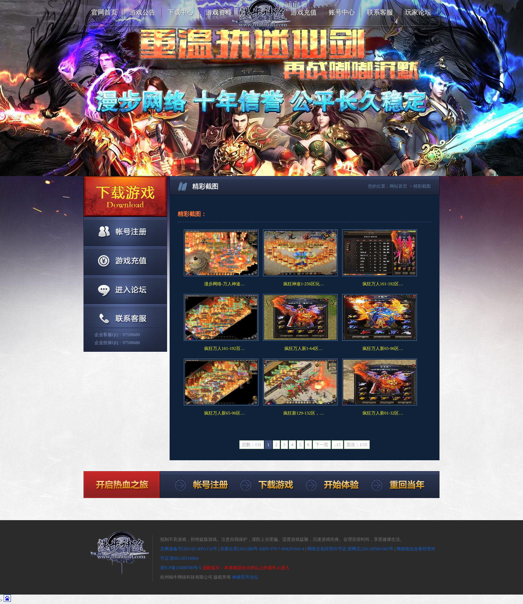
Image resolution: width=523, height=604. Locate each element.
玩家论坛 (418, 12)
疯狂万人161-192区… (382, 283)
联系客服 (380, 12)
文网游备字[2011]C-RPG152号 (188, 548)
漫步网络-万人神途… (224, 283)
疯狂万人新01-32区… (382, 413)
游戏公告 (142, 12)
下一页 (321, 444)
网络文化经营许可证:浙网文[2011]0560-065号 (350, 548)
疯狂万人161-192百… (224, 348)
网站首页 (398, 186)
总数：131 (252, 444)
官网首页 (104, 12)
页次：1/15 (356, 444)
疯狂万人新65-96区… (382, 348)
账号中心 (342, 12)
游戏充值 (304, 12)
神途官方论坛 (245, 577)
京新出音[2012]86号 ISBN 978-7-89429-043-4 (262, 548)
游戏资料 (219, 12)
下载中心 (180, 12)
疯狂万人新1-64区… (303, 348)
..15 (337, 444)
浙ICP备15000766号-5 (180, 567)
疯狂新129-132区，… (303, 413)
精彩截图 (422, 186)
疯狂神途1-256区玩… (303, 283)
